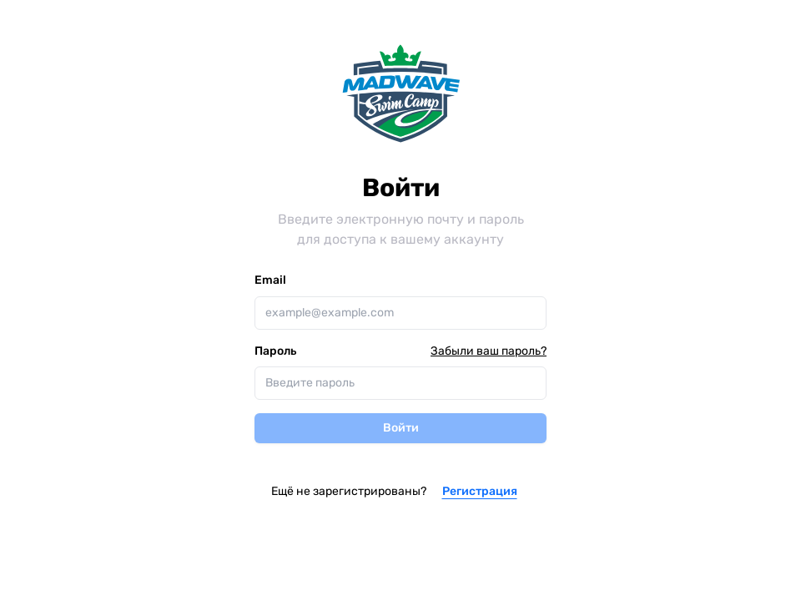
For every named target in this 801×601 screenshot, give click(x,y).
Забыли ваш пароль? (489, 351)
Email (270, 280)
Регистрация (479, 491)
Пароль (275, 351)
